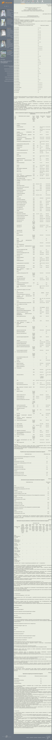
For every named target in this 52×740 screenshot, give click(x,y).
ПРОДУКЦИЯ (35, 737)
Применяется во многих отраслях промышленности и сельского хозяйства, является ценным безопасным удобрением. (10, 22)
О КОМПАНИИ (31, 737)
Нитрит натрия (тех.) (9, 39)
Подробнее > (12, 16)
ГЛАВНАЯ (27, 737)
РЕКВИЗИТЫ (39, 737)
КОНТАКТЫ (43, 737)
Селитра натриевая (9, 9)
